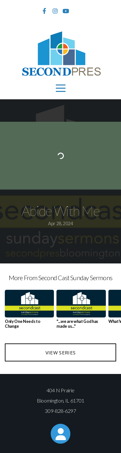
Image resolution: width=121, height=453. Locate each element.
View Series (60, 352)
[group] (29, 311)
